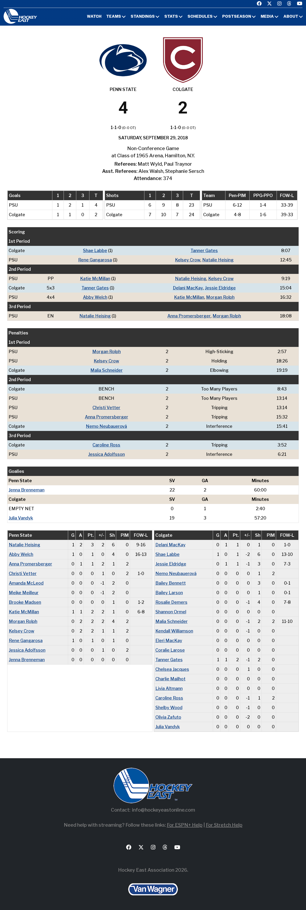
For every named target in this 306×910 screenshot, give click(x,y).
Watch (94, 16)
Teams (113, 16)
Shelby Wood (168, 707)
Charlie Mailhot (170, 678)
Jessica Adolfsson (106, 454)
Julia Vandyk (21, 517)
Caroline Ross (106, 444)
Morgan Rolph (220, 297)
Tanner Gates (204, 250)
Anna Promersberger (189, 315)
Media (267, 16)
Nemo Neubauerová (106, 426)
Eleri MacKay (168, 640)
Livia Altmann (169, 688)
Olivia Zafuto (168, 717)
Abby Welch (95, 297)
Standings (143, 16)
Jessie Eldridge (220, 287)
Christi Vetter (106, 407)
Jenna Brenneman (26, 489)
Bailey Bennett (170, 583)
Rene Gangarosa (95, 259)
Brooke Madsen (25, 602)
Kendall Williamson (174, 630)
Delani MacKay (188, 287)
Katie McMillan (95, 278)
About (291, 16)
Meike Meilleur (23, 592)
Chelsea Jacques (172, 669)
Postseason (236, 16)
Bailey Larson (169, 592)
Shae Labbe (95, 250)
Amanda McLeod (26, 583)
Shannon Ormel (170, 611)
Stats (171, 16)
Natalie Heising (218, 259)
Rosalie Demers (171, 602)
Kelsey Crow (187, 259)
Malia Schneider (106, 370)
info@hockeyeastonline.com (163, 810)
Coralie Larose (170, 650)
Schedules (200, 16)
